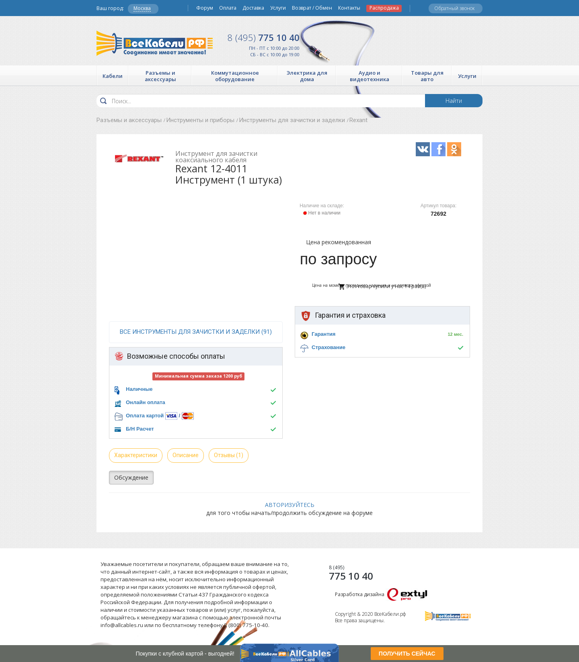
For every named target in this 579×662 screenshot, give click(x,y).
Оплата (227, 8)
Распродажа (384, 8)
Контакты (349, 8)
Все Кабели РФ (154, 43)
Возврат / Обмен (312, 8)
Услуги (278, 8)
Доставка (253, 8)
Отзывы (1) (228, 455)
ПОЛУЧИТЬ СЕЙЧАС (407, 653)
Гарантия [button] (323, 334)
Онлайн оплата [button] (145, 402)
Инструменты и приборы (200, 120)
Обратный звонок (454, 8)
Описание (185, 455)
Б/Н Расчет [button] (140, 429)
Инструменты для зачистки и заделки (292, 120)
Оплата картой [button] (145, 416)
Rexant (358, 120)
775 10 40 (264, 37)
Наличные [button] (139, 389)
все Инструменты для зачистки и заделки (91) (196, 331)
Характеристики (135, 455)
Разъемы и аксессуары (129, 120)
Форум (204, 8)
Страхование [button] (328, 347)
